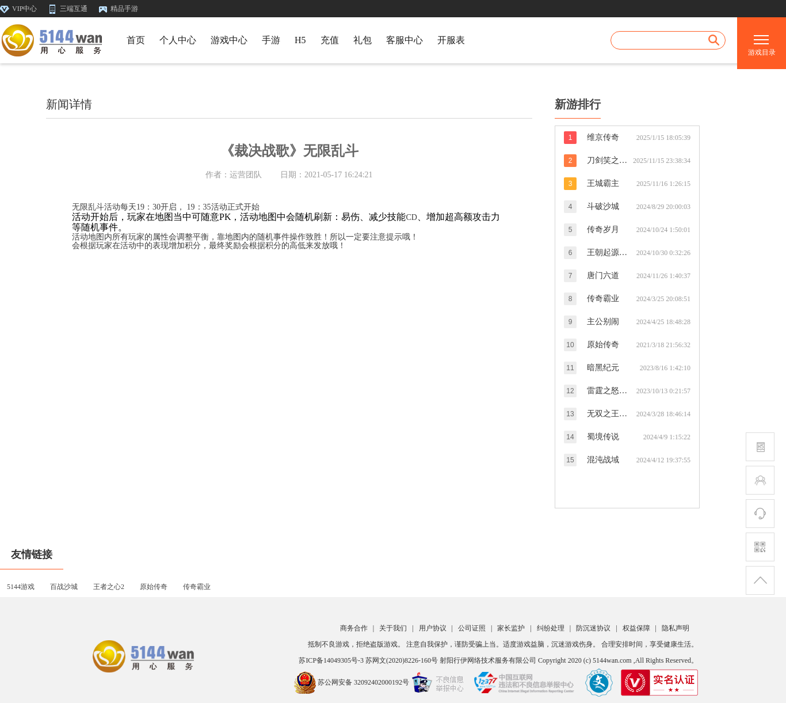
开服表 (451, 40)
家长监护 (511, 628)
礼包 (362, 40)
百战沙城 (64, 587)
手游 (271, 40)
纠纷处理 (550, 628)
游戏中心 (229, 40)
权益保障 (636, 628)
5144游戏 (21, 587)
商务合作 (354, 628)
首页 (136, 40)
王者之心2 (108, 587)
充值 (329, 40)
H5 (300, 40)
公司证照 (472, 628)
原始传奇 (153, 587)
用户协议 (433, 628)
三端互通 (68, 9)
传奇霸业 (197, 587)
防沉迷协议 (593, 628)
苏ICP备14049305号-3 (331, 660)
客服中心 (404, 40)
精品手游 (118, 9)
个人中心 (177, 40)
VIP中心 (19, 9)
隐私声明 (675, 628)
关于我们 (393, 628)
